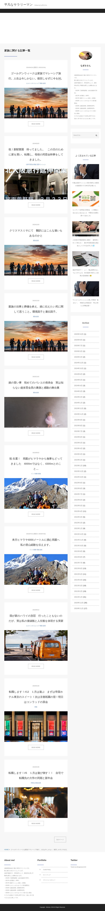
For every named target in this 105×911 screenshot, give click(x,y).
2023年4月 (78, 448)
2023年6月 (78, 437)
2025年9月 (78, 340)
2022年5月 (78, 506)
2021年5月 (78, 574)
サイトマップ (46, 875)
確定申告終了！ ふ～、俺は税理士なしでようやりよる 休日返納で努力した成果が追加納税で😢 (86, 272)
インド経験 (34, 473)
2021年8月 (78, 557)
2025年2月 (78, 357)
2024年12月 (79, 363)
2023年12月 (79, 408)
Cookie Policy (47, 869)
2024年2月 (78, 397)
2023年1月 (78, 466)
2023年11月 (79, 414)
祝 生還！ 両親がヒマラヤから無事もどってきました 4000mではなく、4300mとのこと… (35, 463)
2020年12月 (79, 603)
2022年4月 (78, 511)
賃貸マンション (41, 164)
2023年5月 (78, 443)
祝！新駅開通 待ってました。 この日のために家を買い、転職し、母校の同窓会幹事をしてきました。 (36, 154)
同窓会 (31, 164)
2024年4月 (78, 386)
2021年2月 (78, 591)
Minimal (48, 907)
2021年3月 (78, 586)
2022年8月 (78, 488)
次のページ (60, 839)
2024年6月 (78, 374)
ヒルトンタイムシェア (33, 83)
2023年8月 (78, 426)
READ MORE (36, 124)
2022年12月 (79, 471)
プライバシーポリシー (49, 880)
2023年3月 (78, 454)
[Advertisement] (52, 28)
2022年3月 (78, 517)
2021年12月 (79, 534)
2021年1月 (78, 597)
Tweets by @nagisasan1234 (78, 867)
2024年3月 (78, 391)
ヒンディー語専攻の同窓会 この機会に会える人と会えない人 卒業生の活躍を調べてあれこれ (86, 212)
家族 (41, 83)
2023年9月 (78, 420)
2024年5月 (78, 380)
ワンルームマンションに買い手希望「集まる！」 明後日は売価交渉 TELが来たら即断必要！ (86, 302)
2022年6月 (78, 500)
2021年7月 (78, 563)
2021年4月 (78, 580)
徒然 (44, 83)
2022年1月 (78, 528)
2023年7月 (78, 431)
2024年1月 (78, 403)
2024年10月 (79, 368)
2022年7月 (78, 494)
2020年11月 (79, 608)
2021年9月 (78, 551)
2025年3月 (78, 351)
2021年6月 (78, 568)
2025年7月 (78, 346)
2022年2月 (78, 523)
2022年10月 (79, 477)
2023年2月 (78, 460)
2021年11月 (79, 540)
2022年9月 (78, 483)
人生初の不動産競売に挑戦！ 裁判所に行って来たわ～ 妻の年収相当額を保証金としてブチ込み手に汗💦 (86, 242)
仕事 (27, 164)
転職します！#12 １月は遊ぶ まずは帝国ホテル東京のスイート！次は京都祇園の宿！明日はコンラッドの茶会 (36, 696)
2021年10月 (79, 546)
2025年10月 (79, 334)
